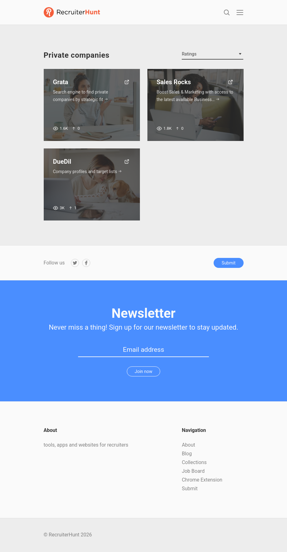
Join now (143, 371)
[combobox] (212, 55)
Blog (187, 454)
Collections (194, 463)
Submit (228, 262)
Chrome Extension (202, 480)
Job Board (193, 471)
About (188, 445)
